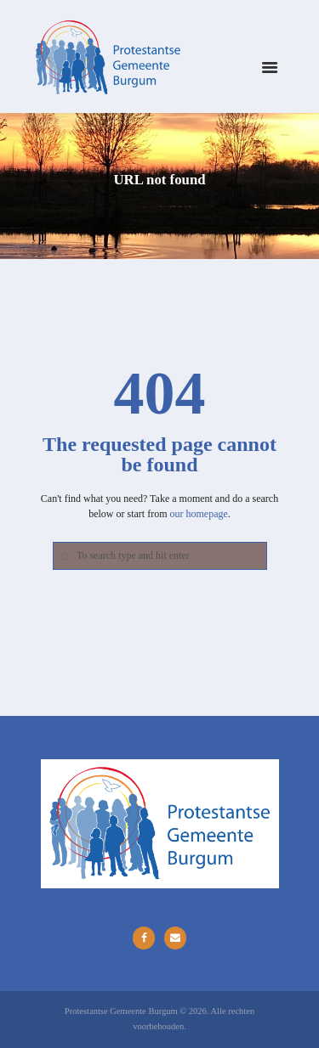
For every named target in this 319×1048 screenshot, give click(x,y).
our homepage (199, 514)
